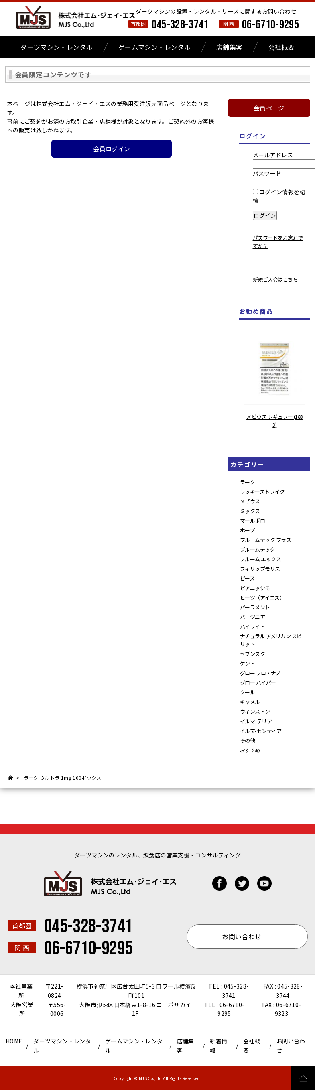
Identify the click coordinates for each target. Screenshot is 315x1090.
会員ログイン (111, 148)
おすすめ (250, 750)
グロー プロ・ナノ (260, 673)
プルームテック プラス (265, 540)
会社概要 (281, 47)
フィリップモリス (260, 568)
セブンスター (255, 654)
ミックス (250, 511)
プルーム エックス (260, 559)
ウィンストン (255, 711)
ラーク (247, 482)
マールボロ (252, 520)
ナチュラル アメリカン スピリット (271, 640)
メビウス (250, 501)
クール (247, 692)
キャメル (250, 702)
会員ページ (269, 108)
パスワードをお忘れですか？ (278, 242)
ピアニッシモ (255, 588)
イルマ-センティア (261, 731)
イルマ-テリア (256, 721)
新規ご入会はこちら (275, 279)
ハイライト (252, 626)
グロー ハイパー (258, 682)
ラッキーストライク (262, 491)
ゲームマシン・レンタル (154, 47)
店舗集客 (229, 47)
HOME (14, 1041)
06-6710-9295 (270, 25)
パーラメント (255, 607)
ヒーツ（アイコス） (262, 597)
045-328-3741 (180, 25)
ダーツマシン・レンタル (56, 47)
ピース (247, 578)
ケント (247, 663)
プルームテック (257, 549)
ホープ (247, 530)
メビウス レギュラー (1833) (274, 420)
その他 (247, 740)
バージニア (252, 617)
